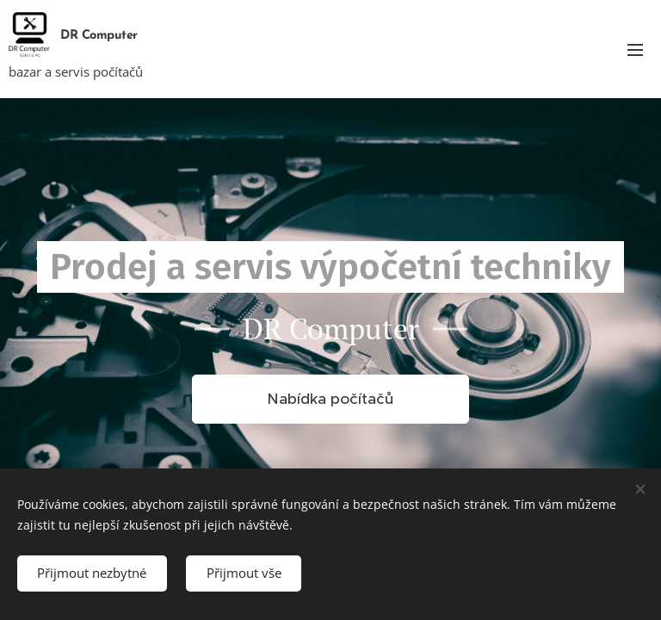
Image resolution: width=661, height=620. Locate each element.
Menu (635, 50)
